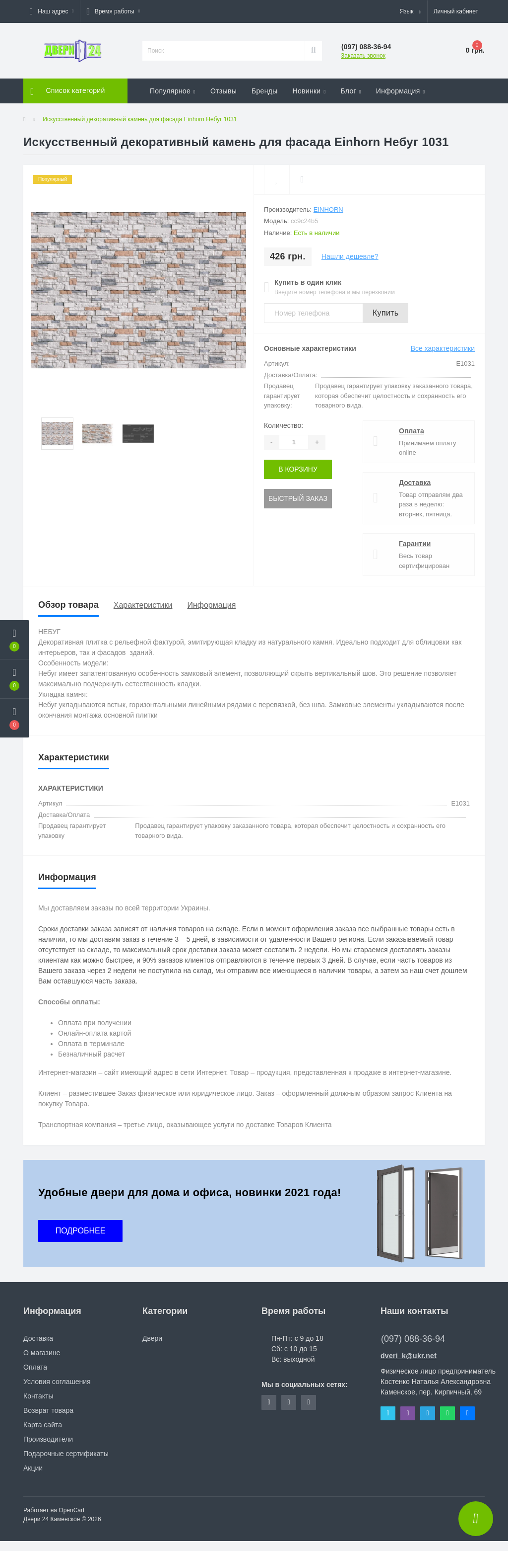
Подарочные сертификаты (66, 1454)
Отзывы (223, 91)
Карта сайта (42, 1425)
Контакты (38, 1396)
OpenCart (71, 1510)
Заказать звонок (363, 55)
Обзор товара (68, 605)
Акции (33, 1468)
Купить (385, 313)
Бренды (265, 91)
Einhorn (328, 209)
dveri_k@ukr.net (409, 1356)
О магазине (41, 1353)
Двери (152, 1338)
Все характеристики (443, 348)
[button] (51, 11)
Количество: (283, 425)
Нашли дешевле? (350, 256)
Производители (48, 1439)
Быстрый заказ (297, 498)
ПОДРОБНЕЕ (81, 1230)
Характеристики (143, 605)
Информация (211, 605)
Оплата (411, 431)
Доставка (415, 483)
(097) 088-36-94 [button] (413, 1339)
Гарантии (415, 544)
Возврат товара (48, 1410)
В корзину (298, 469)
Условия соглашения (57, 1382)
